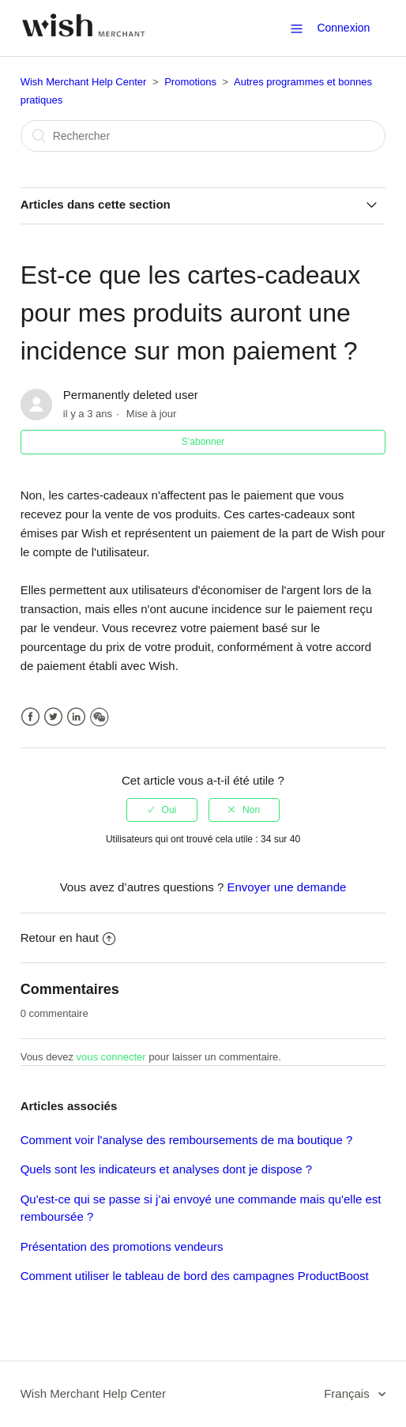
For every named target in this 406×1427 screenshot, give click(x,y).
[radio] (161, 810)
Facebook (30, 717)
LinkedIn (76, 717)
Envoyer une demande (286, 887)
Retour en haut (68, 937)
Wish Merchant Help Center (84, 82)
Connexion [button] (343, 27)
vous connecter (111, 1057)
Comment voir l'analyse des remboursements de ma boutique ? (187, 1139)
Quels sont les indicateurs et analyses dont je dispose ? (166, 1169)
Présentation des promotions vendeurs (122, 1246)
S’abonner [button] (203, 441)
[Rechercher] (203, 136)
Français (348, 1393)
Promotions (190, 82)
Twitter (53, 717)
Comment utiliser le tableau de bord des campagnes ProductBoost (195, 1275)
